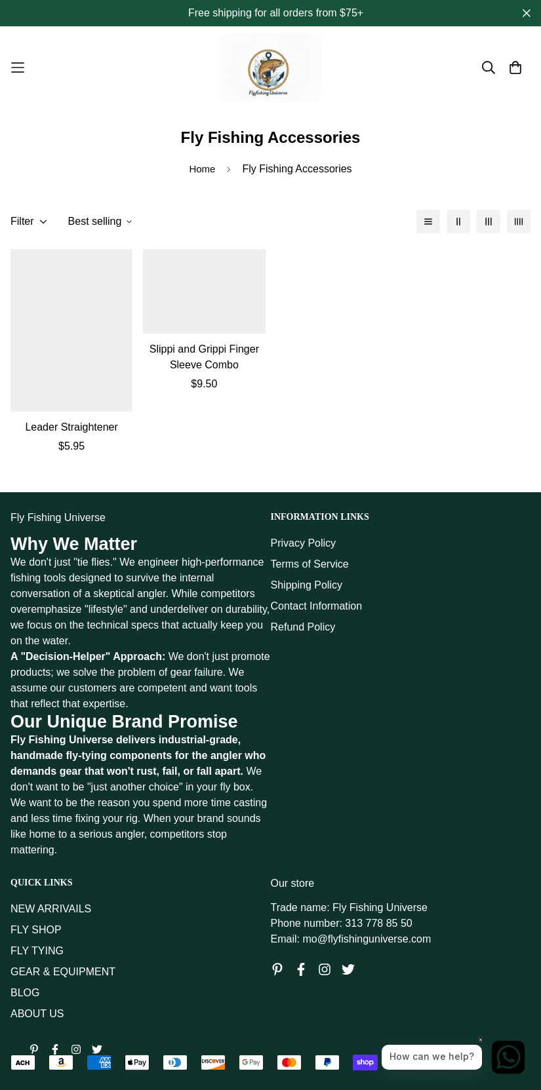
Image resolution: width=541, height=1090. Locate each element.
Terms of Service (310, 564)
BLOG (24, 992)
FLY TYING (37, 950)
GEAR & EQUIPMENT (62, 971)
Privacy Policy (303, 543)
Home (202, 168)
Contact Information (317, 606)
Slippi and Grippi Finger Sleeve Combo (204, 356)
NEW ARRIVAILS (50, 908)
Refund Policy (303, 627)
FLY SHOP (36, 929)
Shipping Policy (306, 585)
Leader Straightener (71, 427)
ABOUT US (37, 1013)
